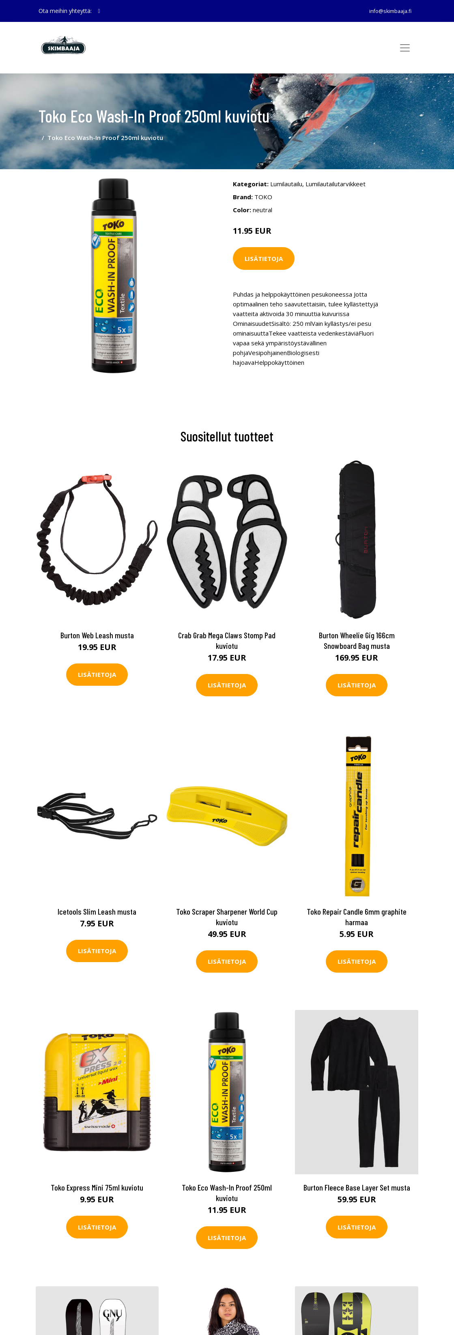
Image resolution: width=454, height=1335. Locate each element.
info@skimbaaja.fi (386, 11)
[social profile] (99, 11)
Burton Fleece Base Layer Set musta (356, 1173)
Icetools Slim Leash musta (97, 896)
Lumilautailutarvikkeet (336, 171)
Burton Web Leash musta (97, 620)
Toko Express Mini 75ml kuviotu (97, 1173)
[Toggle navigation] (405, 48)
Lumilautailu (286, 171)
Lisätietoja (264, 245)
